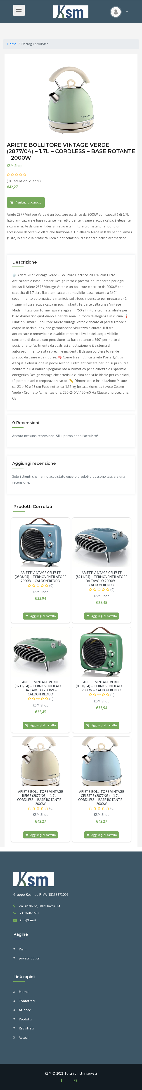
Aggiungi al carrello (25, 202)
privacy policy (29, 958)
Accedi (23, 1037)
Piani (22, 949)
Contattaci (27, 1001)
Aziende (25, 1010)
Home (12, 44)
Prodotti (25, 1019)
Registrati (26, 1028)
